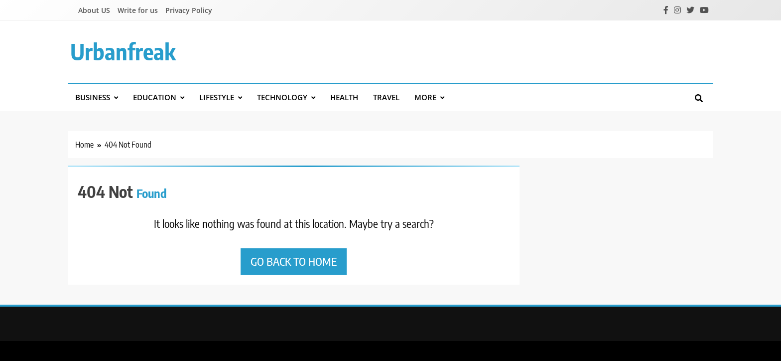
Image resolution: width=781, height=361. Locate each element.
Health (344, 97)
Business (92, 97)
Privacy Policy (188, 10)
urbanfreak (123, 51)
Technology (282, 97)
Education (154, 97)
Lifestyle (216, 97)
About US (94, 10)
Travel (386, 97)
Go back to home (294, 261)
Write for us (138, 10)
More (425, 97)
